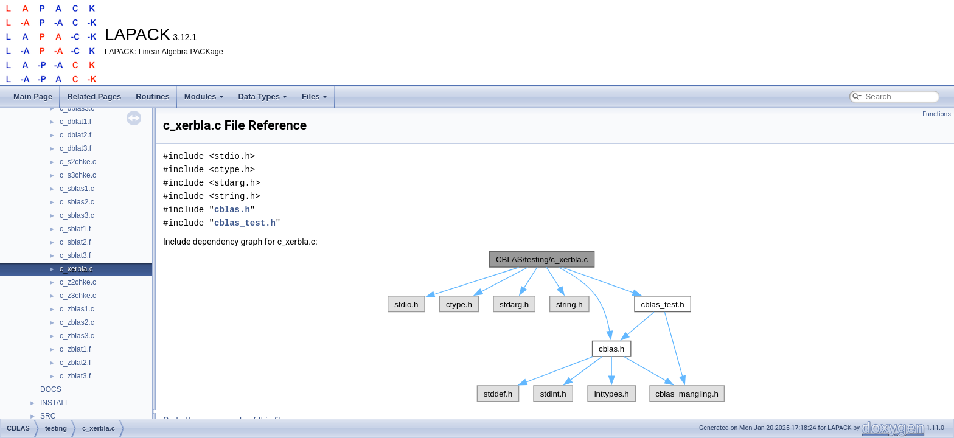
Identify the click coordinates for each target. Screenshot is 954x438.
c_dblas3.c (77, 108)
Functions (936, 114)
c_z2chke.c (78, 282)
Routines (153, 96)
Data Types (262, 96)
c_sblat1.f (75, 228)
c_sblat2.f (75, 242)
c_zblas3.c (77, 336)
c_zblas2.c (77, 322)
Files (314, 96)
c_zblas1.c (77, 309)
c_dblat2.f (75, 135)
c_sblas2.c (77, 202)
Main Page (32, 96)
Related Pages (94, 96)
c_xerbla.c (76, 269)
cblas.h (232, 209)
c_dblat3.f (75, 148)
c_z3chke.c (78, 295)
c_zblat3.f (75, 376)
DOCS (50, 389)
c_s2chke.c (78, 162)
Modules (204, 96)
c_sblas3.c (77, 215)
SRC (47, 416)
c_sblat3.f (75, 255)
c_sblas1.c (77, 188)
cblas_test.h (245, 223)
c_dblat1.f (75, 121)
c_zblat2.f (75, 362)
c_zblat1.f (75, 349)
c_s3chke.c (78, 175)
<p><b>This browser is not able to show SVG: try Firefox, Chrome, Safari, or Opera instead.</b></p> (556, 326)
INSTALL (54, 402)
